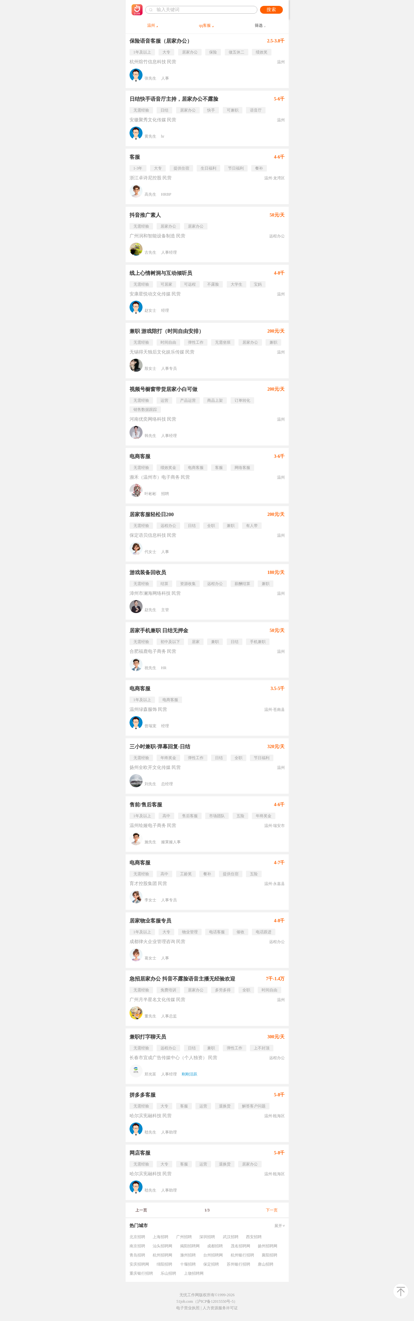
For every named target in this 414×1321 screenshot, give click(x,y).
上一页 (141, 1210)
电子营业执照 (188, 1308)
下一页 (272, 1210)
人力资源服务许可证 (220, 1308)
